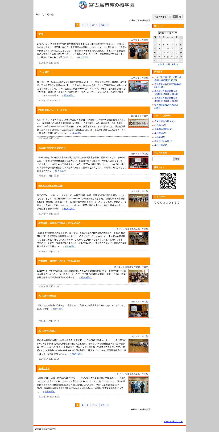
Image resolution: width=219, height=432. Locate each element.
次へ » (94, 25)
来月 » (175, 64)
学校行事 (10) (160, 145)
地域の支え (44, 368)
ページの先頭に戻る (173, 421)
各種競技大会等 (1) (163, 141)
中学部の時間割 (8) (163, 129)
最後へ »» (105, 25)
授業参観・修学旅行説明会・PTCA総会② (59, 223)
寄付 (40, 34)
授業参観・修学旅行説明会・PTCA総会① (59, 261)
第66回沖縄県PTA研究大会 (52, 148)
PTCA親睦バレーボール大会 (52, 110)
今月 (168, 64)
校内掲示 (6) (160, 125)
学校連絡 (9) (160, 133)
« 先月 (161, 64)
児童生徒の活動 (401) (164, 121)
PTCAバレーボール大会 (50, 185)
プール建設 (44, 72)
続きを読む (83, 57)
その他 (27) (159, 137)
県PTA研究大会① (47, 330)
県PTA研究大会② (47, 296)
